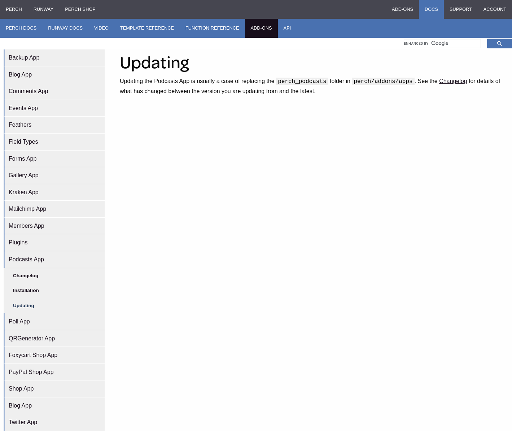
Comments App (28, 91)
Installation (26, 290)
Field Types (23, 142)
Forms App (22, 159)
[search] (442, 43)
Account (494, 9)
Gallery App (24, 175)
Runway (43, 9)
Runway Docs (65, 28)
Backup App (24, 58)
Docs (431, 9)
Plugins (18, 242)
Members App (26, 226)
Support (461, 9)
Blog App (20, 74)
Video (101, 28)
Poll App (19, 321)
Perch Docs (21, 28)
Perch (14, 9)
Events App (23, 108)
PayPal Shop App (31, 372)
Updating (23, 305)
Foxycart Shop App (33, 355)
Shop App (21, 389)
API (287, 28)
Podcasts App (26, 259)
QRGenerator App (32, 338)
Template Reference (147, 28)
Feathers (20, 125)
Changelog (25, 275)
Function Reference (212, 28)
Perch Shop (80, 9)
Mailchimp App (27, 209)
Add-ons (402, 9)
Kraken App (24, 192)
